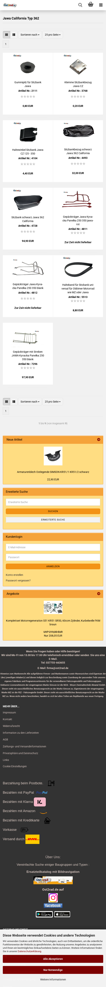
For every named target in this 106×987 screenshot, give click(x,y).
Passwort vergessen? (18, 580)
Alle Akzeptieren (53, 958)
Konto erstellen (14, 574)
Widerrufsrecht (11, 726)
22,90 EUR (53, 479)
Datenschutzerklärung (29, 951)
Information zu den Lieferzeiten (21, 732)
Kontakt (7, 719)
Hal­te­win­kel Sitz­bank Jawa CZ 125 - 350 (27, 151)
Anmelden (53, 566)
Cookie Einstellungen (15, 766)
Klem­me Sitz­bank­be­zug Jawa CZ (78, 84)
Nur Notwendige (53, 969)
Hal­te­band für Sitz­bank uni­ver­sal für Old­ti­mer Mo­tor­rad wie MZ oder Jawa (78, 288)
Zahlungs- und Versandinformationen (24, 746)
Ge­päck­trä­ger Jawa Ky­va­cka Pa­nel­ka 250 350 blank (27, 286)
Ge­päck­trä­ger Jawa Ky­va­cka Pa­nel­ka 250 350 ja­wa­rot (77, 220)
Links (6, 759)
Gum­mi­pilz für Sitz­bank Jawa (27, 84)
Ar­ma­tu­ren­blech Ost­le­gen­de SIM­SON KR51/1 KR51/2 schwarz (53, 471)
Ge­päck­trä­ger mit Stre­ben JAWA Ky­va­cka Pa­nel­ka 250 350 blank (28, 355)
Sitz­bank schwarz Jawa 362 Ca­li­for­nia (27, 219)
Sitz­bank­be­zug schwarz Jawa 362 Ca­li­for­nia (78, 151)
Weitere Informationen (53, 979)
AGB (5, 739)
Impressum (9, 712)
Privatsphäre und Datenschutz (20, 753)
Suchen (53, 511)
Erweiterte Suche (53, 519)
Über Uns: (53, 857)
